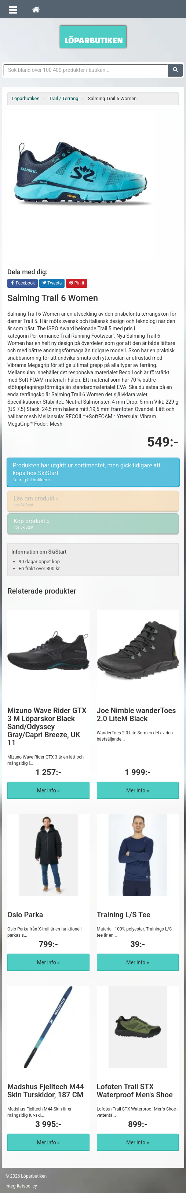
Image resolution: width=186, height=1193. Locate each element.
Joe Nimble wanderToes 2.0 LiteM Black (136, 714)
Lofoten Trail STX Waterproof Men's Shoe (135, 1090)
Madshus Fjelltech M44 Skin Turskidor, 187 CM (45, 1090)
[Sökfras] (85, 70)
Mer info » (48, 790)
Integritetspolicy (21, 1186)
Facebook (22, 283)
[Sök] (175, 70)
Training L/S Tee (123, 914)
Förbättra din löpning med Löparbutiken (93, 37)
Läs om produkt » (93, 501)
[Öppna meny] (13, 9)
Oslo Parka (25, 914)
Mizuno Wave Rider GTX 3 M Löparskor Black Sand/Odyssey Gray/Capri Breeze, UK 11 (47, 726)
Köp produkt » (93, 524)
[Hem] (35, 9)
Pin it (76, 283)
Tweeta (52, 283)
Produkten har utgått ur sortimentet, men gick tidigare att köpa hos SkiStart (93, 472)
